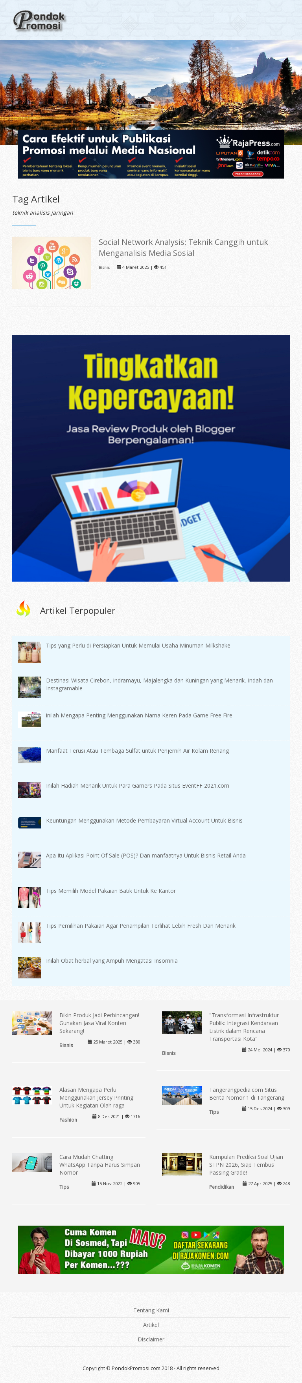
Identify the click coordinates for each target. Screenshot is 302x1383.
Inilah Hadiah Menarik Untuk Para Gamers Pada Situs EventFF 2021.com (137, 785)
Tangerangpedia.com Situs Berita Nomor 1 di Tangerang (246, 1093)
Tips (214, 1112)
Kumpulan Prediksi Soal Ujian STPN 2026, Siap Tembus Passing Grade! (246, 1164)
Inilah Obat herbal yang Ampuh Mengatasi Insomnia (112, 960)
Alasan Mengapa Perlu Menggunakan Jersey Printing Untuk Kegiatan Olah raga (96, 1097)
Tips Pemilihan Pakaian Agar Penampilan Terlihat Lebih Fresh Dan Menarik (141, 925)
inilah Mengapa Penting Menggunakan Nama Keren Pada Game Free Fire (139, 715)
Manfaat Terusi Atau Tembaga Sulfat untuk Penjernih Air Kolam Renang (137, 750)
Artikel (151, 1324)
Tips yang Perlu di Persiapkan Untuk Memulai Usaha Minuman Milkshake (138, 645)
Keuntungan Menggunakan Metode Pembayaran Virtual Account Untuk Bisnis (144, 820)
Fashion (68, 1120)
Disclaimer (151, 1339)
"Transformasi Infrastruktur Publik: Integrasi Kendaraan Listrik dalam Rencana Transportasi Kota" (244, 1026)
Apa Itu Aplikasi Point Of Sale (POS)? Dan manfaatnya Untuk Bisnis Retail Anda (146, 855)
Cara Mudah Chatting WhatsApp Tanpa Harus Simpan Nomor (99, 1164)
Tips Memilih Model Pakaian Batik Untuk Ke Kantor (111, 890)
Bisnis (104, 267)
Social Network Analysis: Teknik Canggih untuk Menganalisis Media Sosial (183, 247)
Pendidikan (221, 1187)
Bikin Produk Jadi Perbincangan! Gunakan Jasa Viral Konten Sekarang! (99, 1023)
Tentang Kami (151, 1310)
